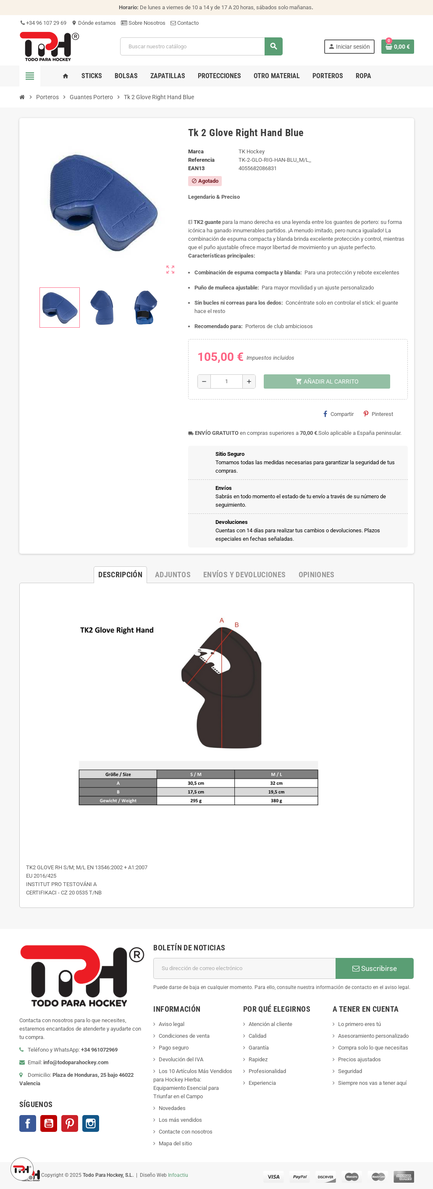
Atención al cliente (270, 1024)
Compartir (338, 413)
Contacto (185, 23)
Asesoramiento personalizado (373, 1036)
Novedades (172, 1108)
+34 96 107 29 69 (42, 23)
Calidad (257, 1036)
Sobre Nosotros (143, 23)
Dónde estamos (93, 23)
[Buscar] (201, 46)
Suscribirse (374, 968)
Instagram (90, 1123)
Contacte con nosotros (186, 1131)
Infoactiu (178, 1175)
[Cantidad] (226, 381)
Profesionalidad (267, 1071)
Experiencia (262, 1083)
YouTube (48, 1123)
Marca (196, 151)
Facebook (27, 1123)
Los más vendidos (180, 1120)
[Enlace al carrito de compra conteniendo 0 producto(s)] (397, 46)
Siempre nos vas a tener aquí (372, 1083)
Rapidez (258, 1059)
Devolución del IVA (181, 1059)
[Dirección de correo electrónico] (244, 968)
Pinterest (378, 413)
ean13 (196, 168)
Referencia (201, 160)
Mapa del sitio (175, 1143)
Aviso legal (171, 1024)
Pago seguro (174, 1047)
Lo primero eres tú (359, 1024)
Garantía (259, 1047)
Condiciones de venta (184, 1036)
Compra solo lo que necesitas (373, 1047)
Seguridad (350, 1071)
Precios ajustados (359, 1059)
